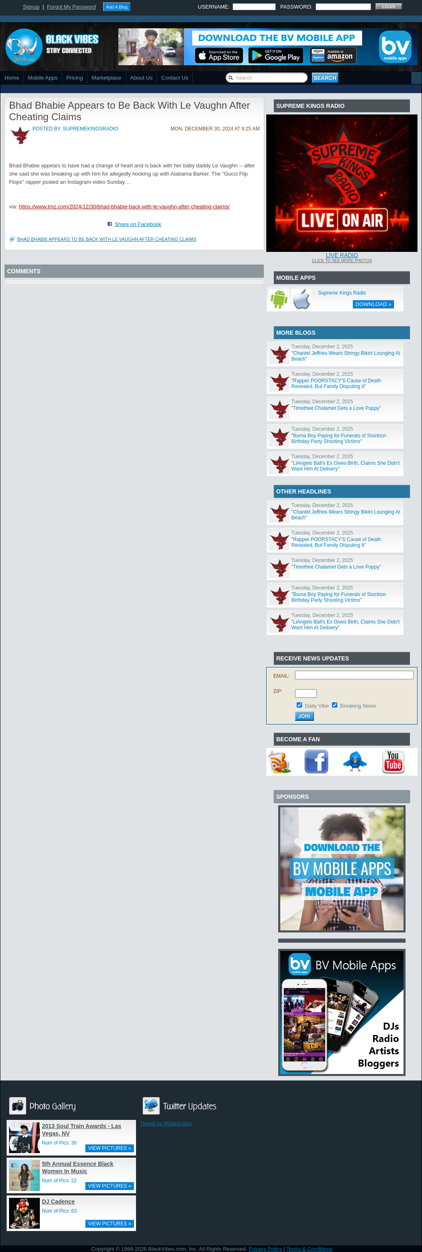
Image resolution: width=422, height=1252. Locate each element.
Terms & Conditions (309, 1249)
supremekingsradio (90, 129)
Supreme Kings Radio (342, 293)
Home (12, 78)
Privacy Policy (265, 1249)
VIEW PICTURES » (109, 1148)
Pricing (74, 78)
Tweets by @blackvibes (166, 1123)
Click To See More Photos (342, 260)
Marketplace (107, 78)
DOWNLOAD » (373, 304)
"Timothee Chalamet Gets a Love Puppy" (336, 408)
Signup (31, 7)
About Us (141, 78)
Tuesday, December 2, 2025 (322, 347)
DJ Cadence (58, 1201)
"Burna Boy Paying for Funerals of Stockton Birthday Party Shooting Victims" (338, 438)
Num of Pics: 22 (59, 1180)
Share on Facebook (138, 224)
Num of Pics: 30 (59, 1143)
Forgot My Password (71, 7)
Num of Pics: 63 (59, 1211)
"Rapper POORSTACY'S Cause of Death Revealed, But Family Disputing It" (336, 383)
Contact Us (174, 78)
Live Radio (342, 255)
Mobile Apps (43, 78)
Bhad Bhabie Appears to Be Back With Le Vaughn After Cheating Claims (106, 239)
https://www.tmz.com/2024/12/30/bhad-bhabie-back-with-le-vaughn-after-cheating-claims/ (124, 206)
